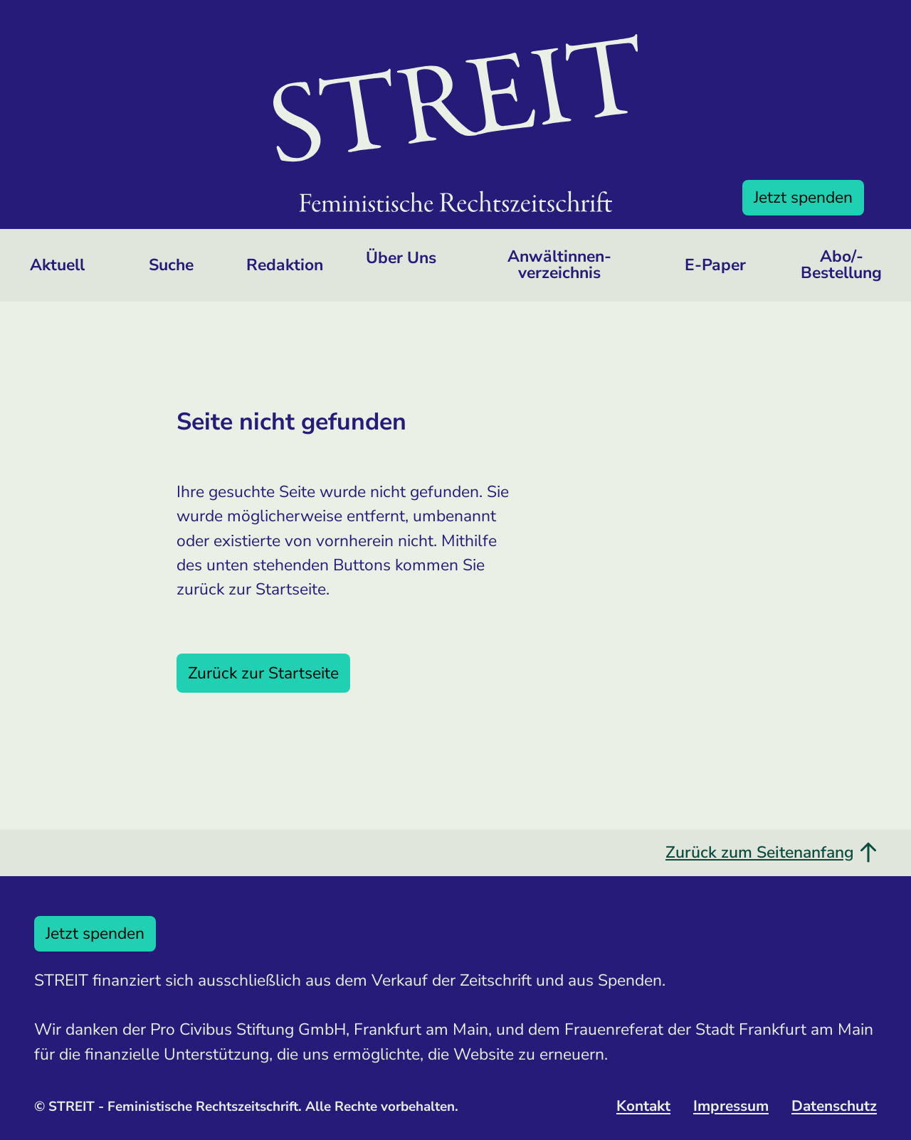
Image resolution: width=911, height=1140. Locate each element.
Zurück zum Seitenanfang (771, 852)
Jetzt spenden (803, 197)
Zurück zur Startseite (263, 673)
